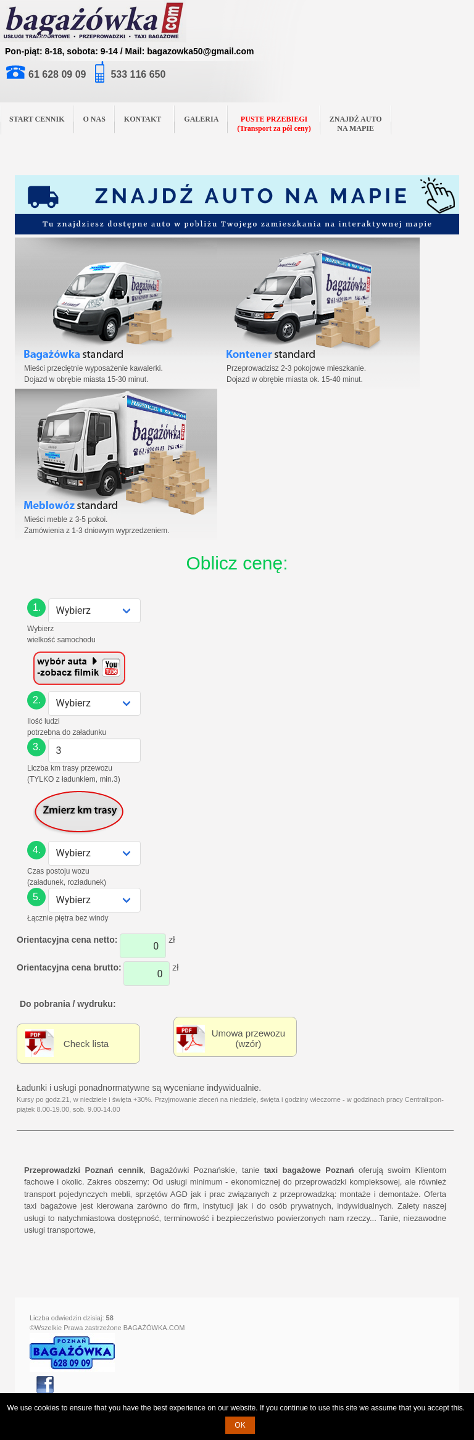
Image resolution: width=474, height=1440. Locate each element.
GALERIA (201, 119)
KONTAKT (147, 118)
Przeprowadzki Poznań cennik (83, 1170)
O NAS (94, 119)
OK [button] (240, 1425)
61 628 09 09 (57, 74)
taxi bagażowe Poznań (309, 1170)
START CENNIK (37, 119)
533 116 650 (137, 74)
